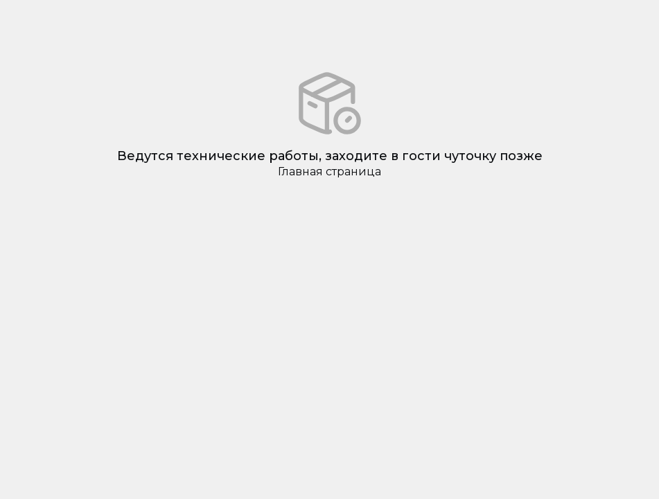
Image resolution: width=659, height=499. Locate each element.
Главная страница (329, 171)
